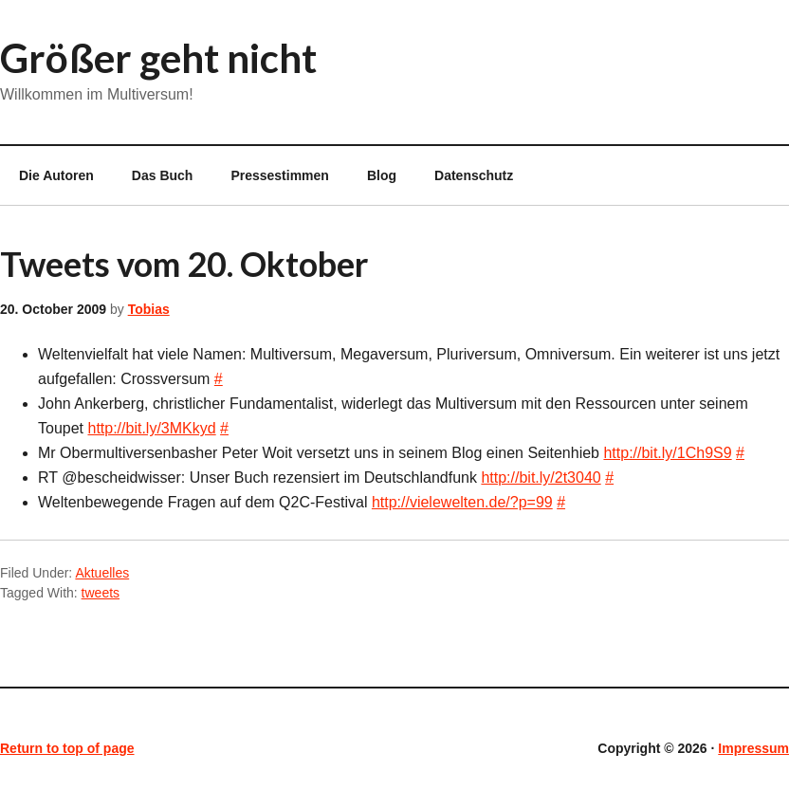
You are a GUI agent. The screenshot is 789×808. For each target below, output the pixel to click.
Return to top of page (67, 748)
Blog (381, 175)
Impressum (753, 748)
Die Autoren (47, 175)
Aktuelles (102, 572)
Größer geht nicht (158, 58)
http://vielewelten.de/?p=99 (462, 502)
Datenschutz (473, 175)
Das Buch (162, 175)
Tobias (149, 309)
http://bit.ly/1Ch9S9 (667, 453)
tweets (100, 592)
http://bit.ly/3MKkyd (151, 428)
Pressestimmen (279, 175)
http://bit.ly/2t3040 (540, 477)
